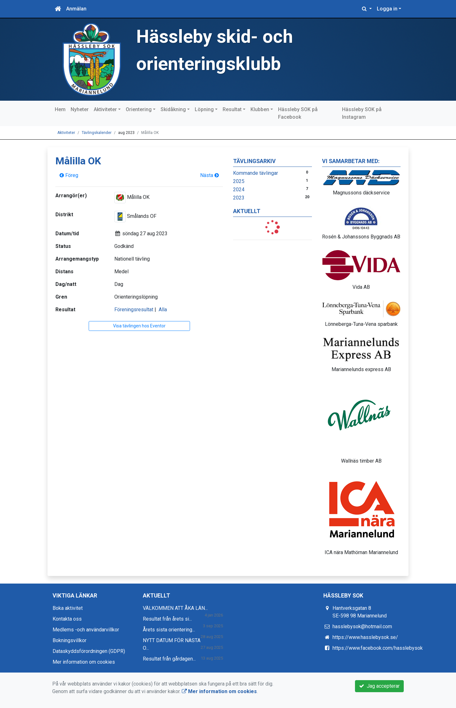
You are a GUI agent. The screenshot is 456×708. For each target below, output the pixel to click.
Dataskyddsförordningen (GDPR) (89, 651)
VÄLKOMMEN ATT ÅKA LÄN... (175, 608)
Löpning (204, 109)
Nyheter (80, 109)
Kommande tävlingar (255, 173)
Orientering (139, 109)
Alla (163, 310)
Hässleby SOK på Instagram (362, 113)
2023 (238, 198)
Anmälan (76, 9)
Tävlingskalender (96, 132)
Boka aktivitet (68, 608)
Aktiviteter (105, 109)
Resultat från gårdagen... (169, 659)
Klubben (259, 109)
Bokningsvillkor (69, 640)
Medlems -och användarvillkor (86, 630)
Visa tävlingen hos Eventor (139, 325)
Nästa (209, 175)
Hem (60, 109)
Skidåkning (173, 109)
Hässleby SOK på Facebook (298, 113)
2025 (238, 181)
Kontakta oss (67, 619)
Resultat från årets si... (167, 619)
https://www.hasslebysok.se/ (365, 637)
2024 (238, 189)
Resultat (232, 109)
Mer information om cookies (84, 662)
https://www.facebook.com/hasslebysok (377, 648)
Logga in (387, 9)
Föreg (69, 175)
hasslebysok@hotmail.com (362, 626)
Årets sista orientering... (169, 630)
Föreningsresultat (133, 310)
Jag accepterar (379, 686)
